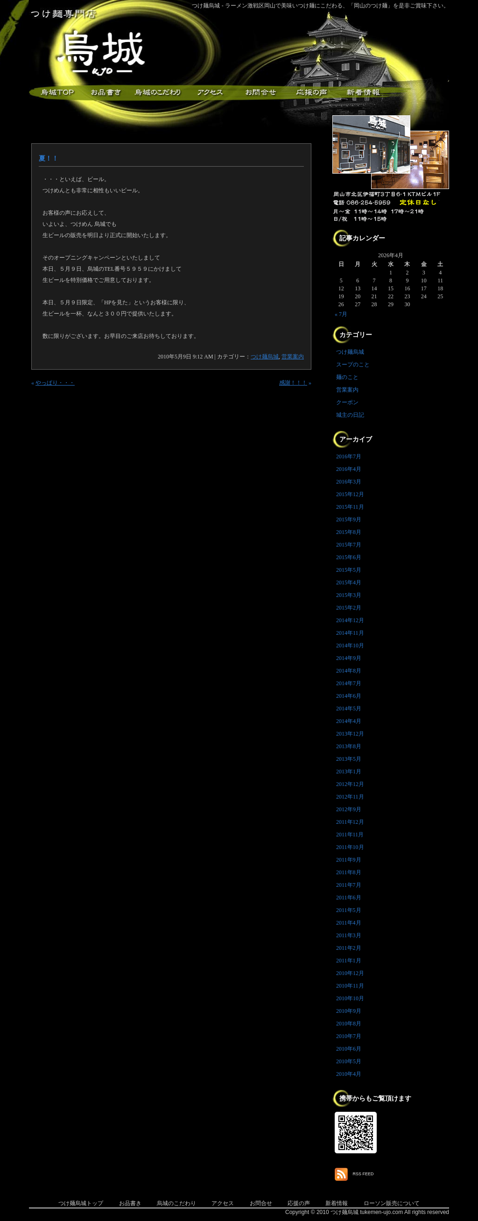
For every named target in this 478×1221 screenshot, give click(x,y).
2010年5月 (348, 1061)
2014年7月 (348, 683)
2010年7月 (348, 1036)
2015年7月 (348, 544)
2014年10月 (350, 645)
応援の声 (299, 1203)
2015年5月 (348, 570)
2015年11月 (350, 507)
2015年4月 (348, 582)
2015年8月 (348, 532)
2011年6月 (348, 897)
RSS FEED (363, 1174)
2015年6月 (348, 557)
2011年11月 (350, 834)
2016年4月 (348, 469)
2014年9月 (348, 658)
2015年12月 (350, 494)
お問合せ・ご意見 (260, 92)
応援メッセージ (311, 92)
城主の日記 (350, 415)
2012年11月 (350, 796)
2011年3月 (348, 935)
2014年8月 (348, 670)
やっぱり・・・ (55, 382)
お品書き (106, 92)
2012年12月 (350, 784)
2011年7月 (348, 885)
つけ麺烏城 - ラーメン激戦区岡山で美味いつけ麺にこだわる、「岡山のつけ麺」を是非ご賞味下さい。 (320, 5)
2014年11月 (350, 633)
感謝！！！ (293, 382)
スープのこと (353, 364)
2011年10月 (350, 847)
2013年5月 (348, 759)
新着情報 (362, 92)
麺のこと (347, 377)
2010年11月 (350, 985)
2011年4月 (348, 922)
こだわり (157, 92)
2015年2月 (348, 607)
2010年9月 (348, 1011)
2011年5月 (348, 910)
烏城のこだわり (176, 1203)
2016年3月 (348, 481)
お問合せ (261, 1203)
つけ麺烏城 (54, 92)
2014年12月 (350, 620)
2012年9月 (348, 809)
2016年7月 (348, 456)
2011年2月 (348, 948)
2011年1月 (348, 960)
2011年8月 (348, 872)
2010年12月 (350, 973)
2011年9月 (348, 859)
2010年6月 (348, 1049)
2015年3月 (348, 595)
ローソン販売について (392, 1203)
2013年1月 (348, 771)
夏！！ (48, 158)
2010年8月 (348, 1023)
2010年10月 (350, 998)
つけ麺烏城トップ (80, 1203)
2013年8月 (348, 746)
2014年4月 (348, 721)
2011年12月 (350, 822)
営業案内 (292, 356)
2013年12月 (350, 733)
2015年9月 (348, 519)
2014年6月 (348, 696)
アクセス (208, 92)
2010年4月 (348, 1074)
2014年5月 (348, 708)
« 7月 (341, 314)
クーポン (347, 402)
